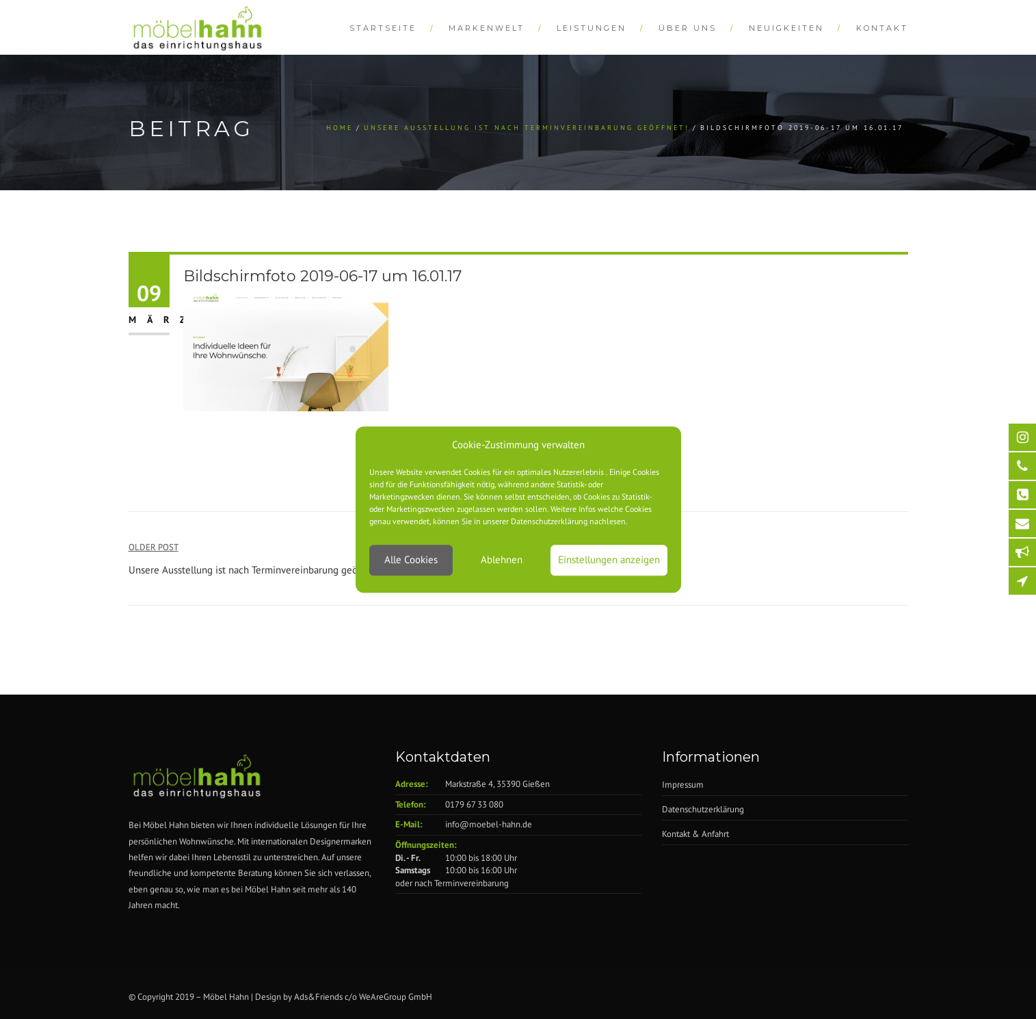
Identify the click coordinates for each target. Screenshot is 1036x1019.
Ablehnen (501, 560)
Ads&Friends (318, 997)
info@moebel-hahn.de (488, 824)
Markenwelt (486, 28)
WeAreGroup (382, 997)
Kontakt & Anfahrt (695, 834)
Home (339, 127)
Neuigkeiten (786, 28)
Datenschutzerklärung (703, 809)
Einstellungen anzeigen (609, 560)
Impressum (683, 784)
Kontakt (882, 28)
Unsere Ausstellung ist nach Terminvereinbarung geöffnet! (526, 127)
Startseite (382, 28)
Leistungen (591, 28)
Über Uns (688, 28)
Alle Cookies (411, 560)
